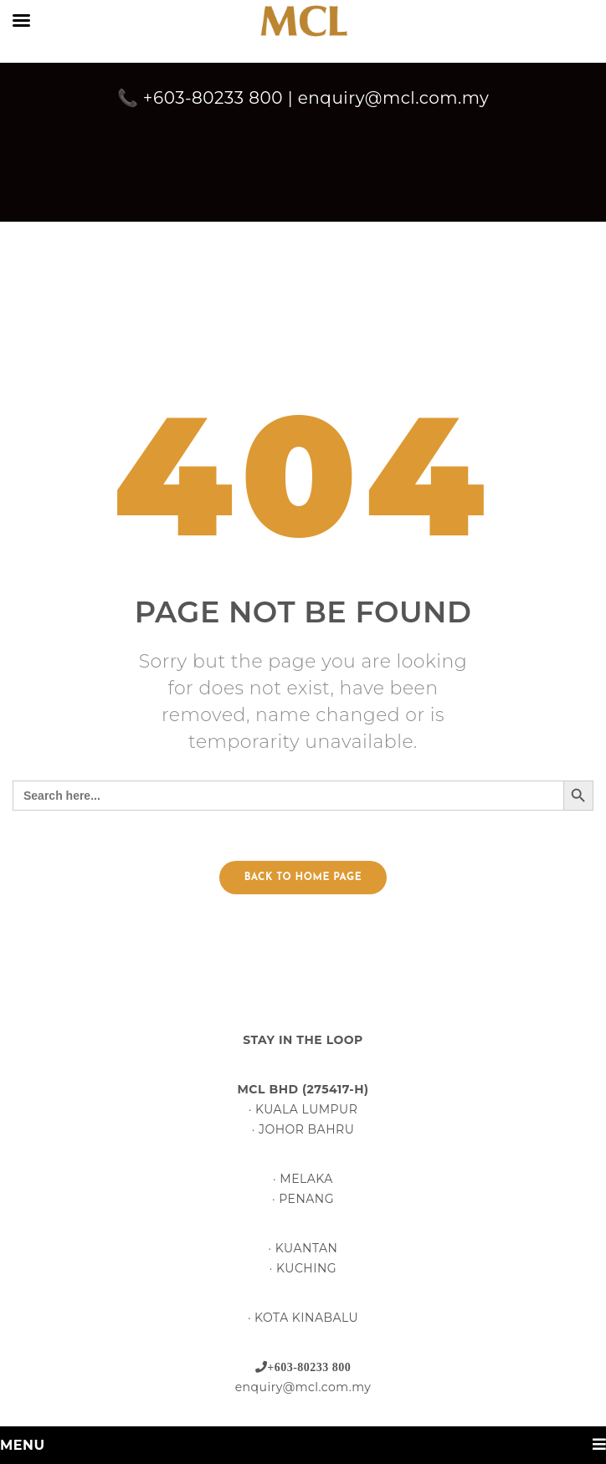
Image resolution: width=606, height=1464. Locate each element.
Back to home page (303, 878)
